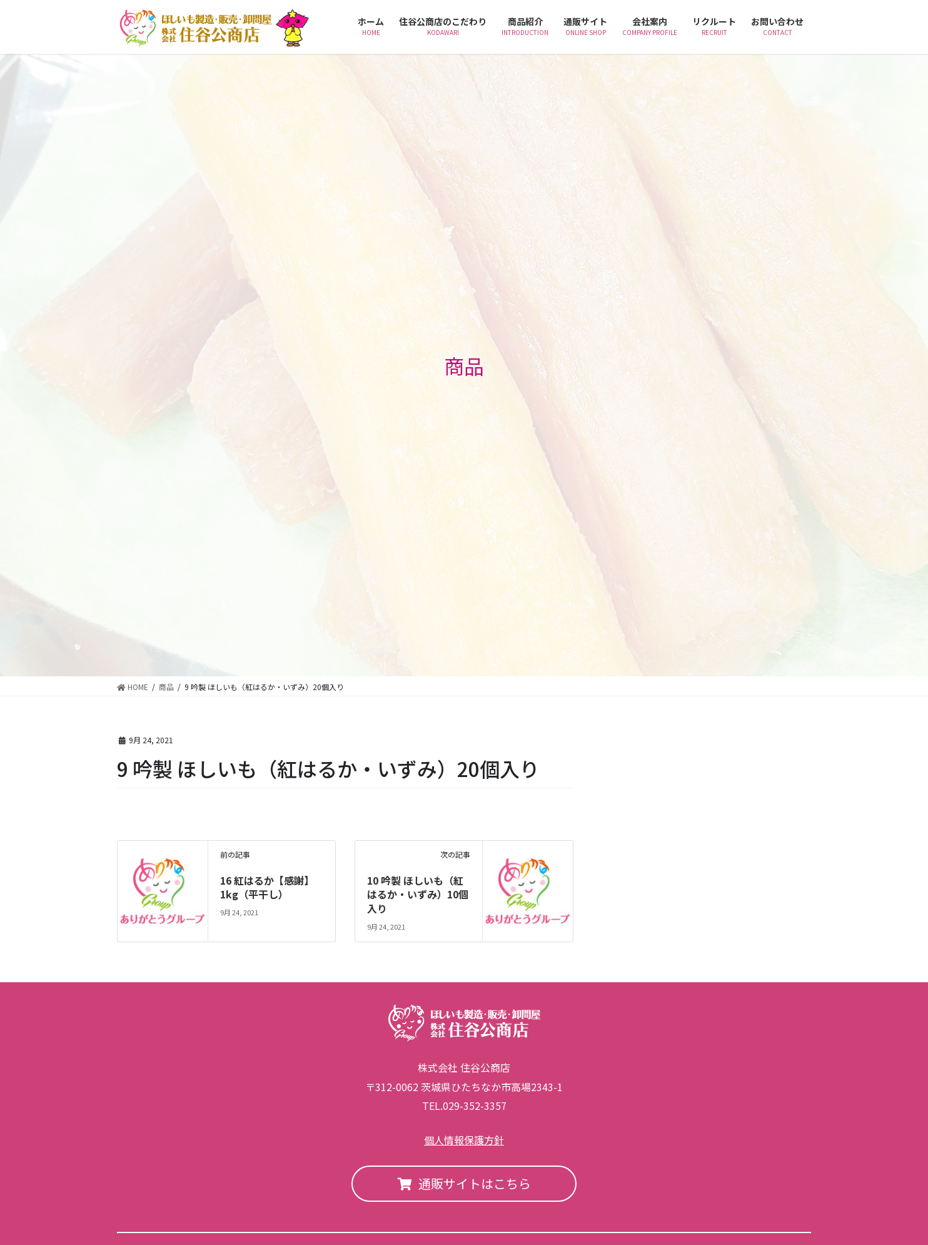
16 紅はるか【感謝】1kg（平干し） (267, 887)
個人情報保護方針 (464, 1139)
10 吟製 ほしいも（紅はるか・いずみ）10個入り (417, 894)
